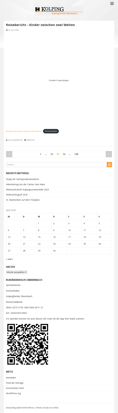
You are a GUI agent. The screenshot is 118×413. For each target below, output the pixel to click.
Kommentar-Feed (15, 388)
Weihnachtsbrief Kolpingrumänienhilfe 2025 (27, 189)
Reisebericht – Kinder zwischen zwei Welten (40, 25)
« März (9, 259)
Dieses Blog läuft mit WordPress (20, 407)
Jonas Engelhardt (15, 140)
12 (51, 154)
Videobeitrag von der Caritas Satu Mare (25, 184)
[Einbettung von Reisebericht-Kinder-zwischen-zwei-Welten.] (59, 80)
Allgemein (30, 140)
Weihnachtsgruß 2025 (17, 194)
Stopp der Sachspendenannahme (22, 179)
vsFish (55, 407)
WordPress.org (13, 393)
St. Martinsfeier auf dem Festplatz (23, 199)
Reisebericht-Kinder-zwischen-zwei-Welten (24, 131)
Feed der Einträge (15, 382)
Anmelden (11, 377)
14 (64, 154)
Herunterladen (51, 131)
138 (76, 154)
